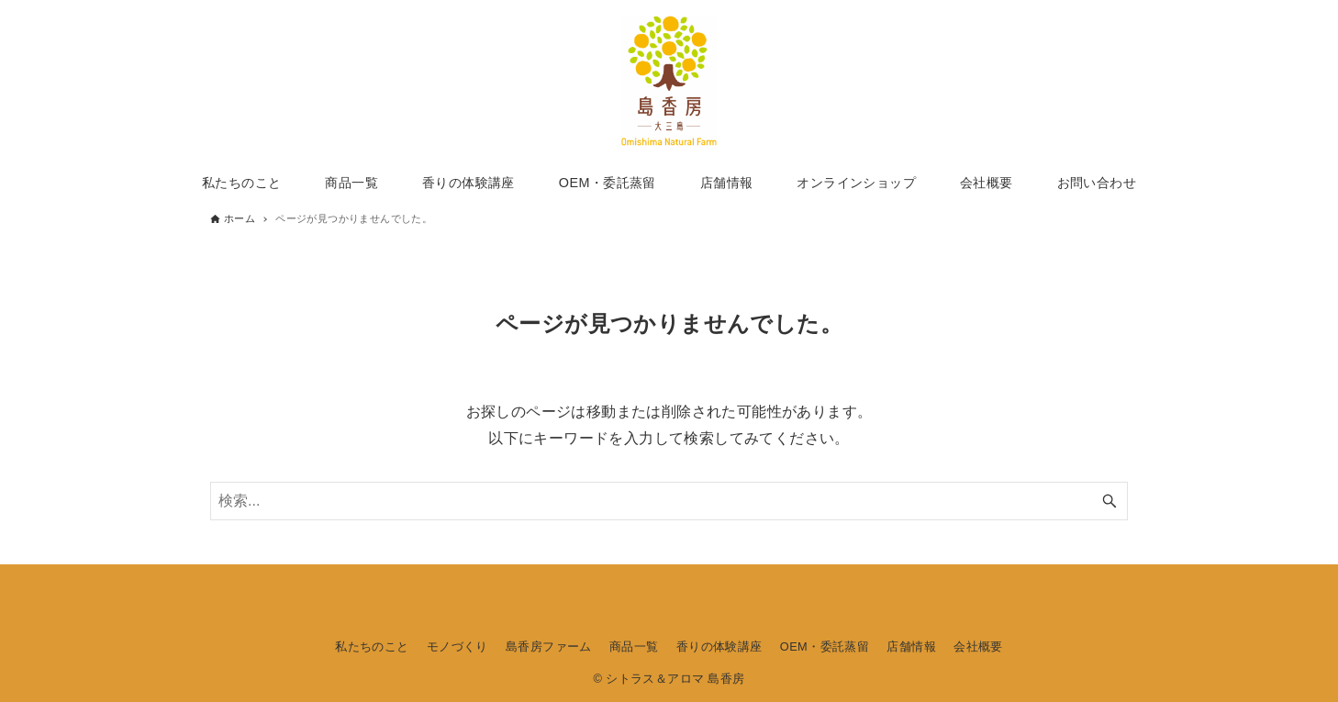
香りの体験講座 (719, 646)
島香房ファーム (549, 646)
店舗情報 (911, 646)
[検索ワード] (669, 501)
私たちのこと (371, 646)
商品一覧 (634, 646)
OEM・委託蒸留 (824, 646)
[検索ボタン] (1109, 501)
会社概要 (978, 646)
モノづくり (457, 646)
